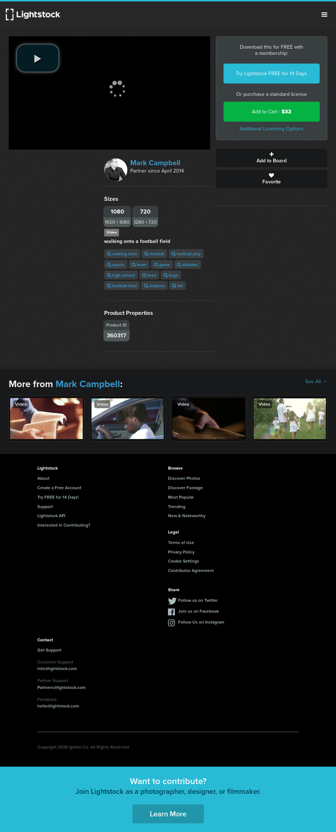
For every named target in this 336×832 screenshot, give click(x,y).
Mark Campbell (155, 162)
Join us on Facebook (198, 611)
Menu (324, 14)
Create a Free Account (59, 487)
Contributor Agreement (191, 570)
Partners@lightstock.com (61, 687)
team (139, 264)
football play (186, 254)
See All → (316, 381)
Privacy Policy (181, 552)
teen (149, 275)
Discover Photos (184, 478)
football (154, 254)
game (162, 264)
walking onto (122, 254)
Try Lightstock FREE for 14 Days (271, 73)
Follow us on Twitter (198, 600)
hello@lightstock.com (58, 706)
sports (115, 264)
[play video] (38, 58)
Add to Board (272, 158)
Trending (176, 506)
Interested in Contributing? (63, 525)
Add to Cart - (271, 111)
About (43, 478)
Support (45, 506)
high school (121, 275)
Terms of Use (181, 542)
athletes (187, 264)
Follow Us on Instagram (201, 622)
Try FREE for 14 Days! (58, 497)
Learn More (168, 813)
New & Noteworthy (186, 515)
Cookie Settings (183, 561)
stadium (154, 286)
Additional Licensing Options (271, 129)
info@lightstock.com (57, 668)
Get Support (49, 650)
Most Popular (181, 497)
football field (122, 286)
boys (171, 275)
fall (177, 286)
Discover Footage (185, 487)
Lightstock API (51, 515)
